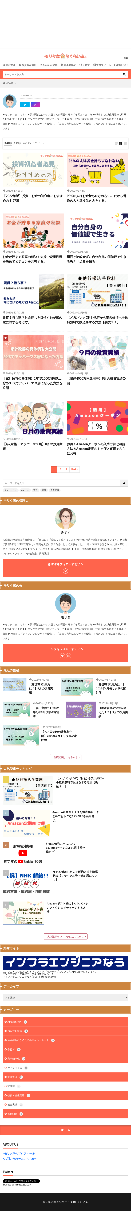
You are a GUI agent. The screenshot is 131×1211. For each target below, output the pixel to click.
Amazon (25, 490)
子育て (14, 1049)
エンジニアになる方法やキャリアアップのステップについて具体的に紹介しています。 (50, 971)
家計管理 (15, 1077)
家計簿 (14, 1086)
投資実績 (15, 1105)
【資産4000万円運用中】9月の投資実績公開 (96, 380)
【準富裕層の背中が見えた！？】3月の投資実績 (113, 712)
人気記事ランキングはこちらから (65, 936)
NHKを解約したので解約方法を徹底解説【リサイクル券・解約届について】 (75, 875)
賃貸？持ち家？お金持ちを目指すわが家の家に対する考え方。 (32, 320)
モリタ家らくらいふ (76, 1201)
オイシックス (10, 490)
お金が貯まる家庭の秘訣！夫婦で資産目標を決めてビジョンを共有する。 (32, 259)
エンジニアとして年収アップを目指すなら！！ (28, 974)
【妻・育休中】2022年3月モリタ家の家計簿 (46, 712)
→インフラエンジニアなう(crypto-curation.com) (29, 976)
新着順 (8, 143)
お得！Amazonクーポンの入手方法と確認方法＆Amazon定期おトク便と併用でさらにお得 (96, 448)
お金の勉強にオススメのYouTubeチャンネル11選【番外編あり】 (65, 847)
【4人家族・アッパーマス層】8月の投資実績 (32, 446)
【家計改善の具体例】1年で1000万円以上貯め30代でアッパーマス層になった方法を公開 (32, 383)
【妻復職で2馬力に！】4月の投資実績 (41, 688)
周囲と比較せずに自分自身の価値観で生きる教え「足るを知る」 (96, 259)
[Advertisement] (65, 24)
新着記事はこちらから (65, 757)
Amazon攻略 (17, 1022)
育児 (35, 490)
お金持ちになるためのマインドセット (31, 1040)
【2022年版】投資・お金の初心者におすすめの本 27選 (33, 198)
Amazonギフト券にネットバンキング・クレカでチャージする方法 (67, 907)
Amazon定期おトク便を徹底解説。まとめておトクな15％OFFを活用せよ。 (75, 816)
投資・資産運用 (18, 1095)
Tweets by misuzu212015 (17, 1184)
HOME (9, 83)
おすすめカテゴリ (32, 143)
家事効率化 (16, 1059)
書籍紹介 (15, 1114)
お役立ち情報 (17, 1031)
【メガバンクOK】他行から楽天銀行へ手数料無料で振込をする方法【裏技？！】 (97, 320)
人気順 (17, 143)
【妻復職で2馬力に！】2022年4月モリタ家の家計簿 (111, 688)
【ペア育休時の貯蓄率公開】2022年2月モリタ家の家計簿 (59, 735)
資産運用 (54, 490)
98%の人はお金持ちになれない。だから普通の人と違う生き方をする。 (96, 198)
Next (73, 469)
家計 (44, 490)
